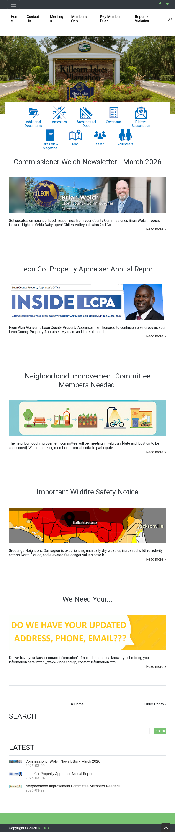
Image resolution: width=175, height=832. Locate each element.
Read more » (156, 229)
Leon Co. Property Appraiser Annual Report (87, 269)
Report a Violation (142, 19)
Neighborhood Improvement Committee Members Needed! (87, 380)
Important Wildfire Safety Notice (87, 492)
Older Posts (154, 704)
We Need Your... (87, 599)
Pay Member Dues (110, 19)
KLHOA (44, 828)
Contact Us (33, 19)
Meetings (56, 19)
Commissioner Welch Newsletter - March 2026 (88, 161)
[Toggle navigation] (13, 4)
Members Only (79, 19)
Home (14, 19)
